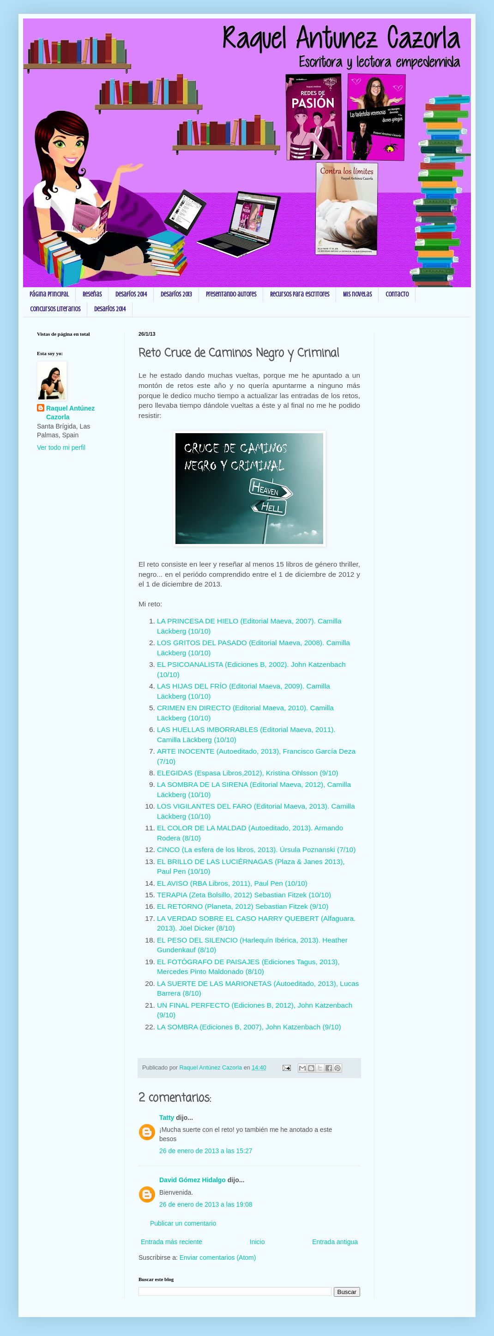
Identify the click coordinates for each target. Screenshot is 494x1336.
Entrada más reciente (171, 1241)
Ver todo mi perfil (61, 447)
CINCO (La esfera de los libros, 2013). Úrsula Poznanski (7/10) (257, 849)
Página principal (49, 294)
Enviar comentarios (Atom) (218, 1257)
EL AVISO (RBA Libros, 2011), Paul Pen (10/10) (232, 883)
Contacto (397, 294)
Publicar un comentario (183, 1223)
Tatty (166, 1117)
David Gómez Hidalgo (192, 1180)
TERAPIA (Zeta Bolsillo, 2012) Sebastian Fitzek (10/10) (244, 895)
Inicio (257, 1241)
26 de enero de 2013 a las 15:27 (206, 1151)
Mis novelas (357, 294)
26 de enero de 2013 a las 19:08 (206, 1204)
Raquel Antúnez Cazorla (70, 413)
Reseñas (92, 294)
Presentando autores (231, 294)
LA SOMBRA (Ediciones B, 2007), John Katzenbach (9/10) (249, 1027)
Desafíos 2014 (131, 294)
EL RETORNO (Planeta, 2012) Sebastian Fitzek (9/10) (242, 906)
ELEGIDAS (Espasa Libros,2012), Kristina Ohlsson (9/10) (247, 773)
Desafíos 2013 (176, 294)
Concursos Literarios (55, 309)
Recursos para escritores (299, 294)
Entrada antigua (335, 1241)
